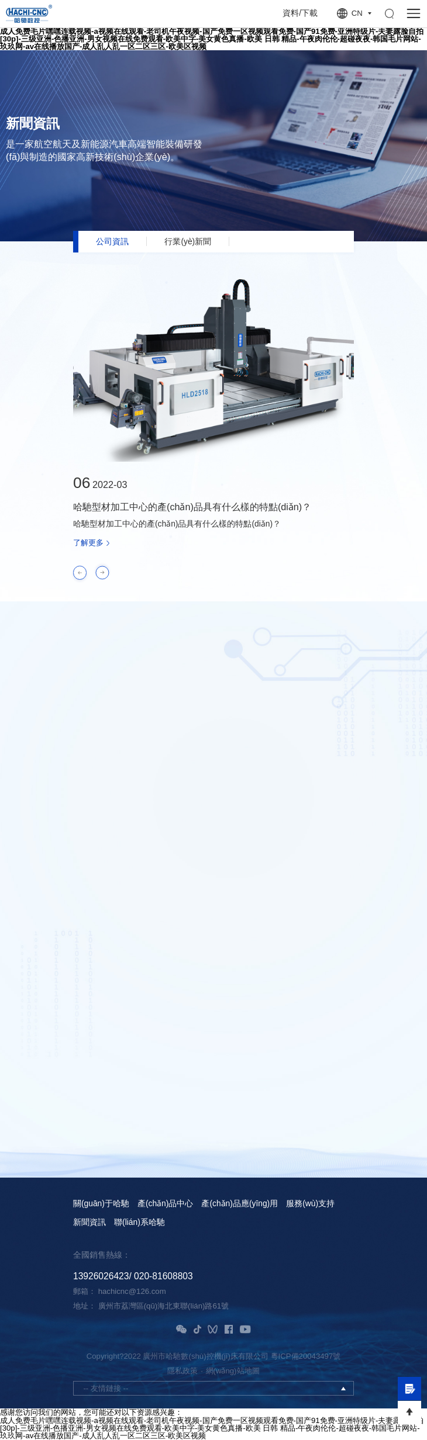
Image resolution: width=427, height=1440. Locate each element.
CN (357, 13)
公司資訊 (112, 241)
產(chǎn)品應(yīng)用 (239, 1204)
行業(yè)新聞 (187, 241)
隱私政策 (182, 1370)
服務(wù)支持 (310, 1204)
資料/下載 (300, 13)
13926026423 (101, 1276)
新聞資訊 (89, 1223)
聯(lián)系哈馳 (139, 1223)
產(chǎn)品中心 (165, 1204)
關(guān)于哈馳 (101, 1204)
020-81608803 (163, 1276)
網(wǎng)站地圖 (233, 1370)
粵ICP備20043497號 (306, 1356)
